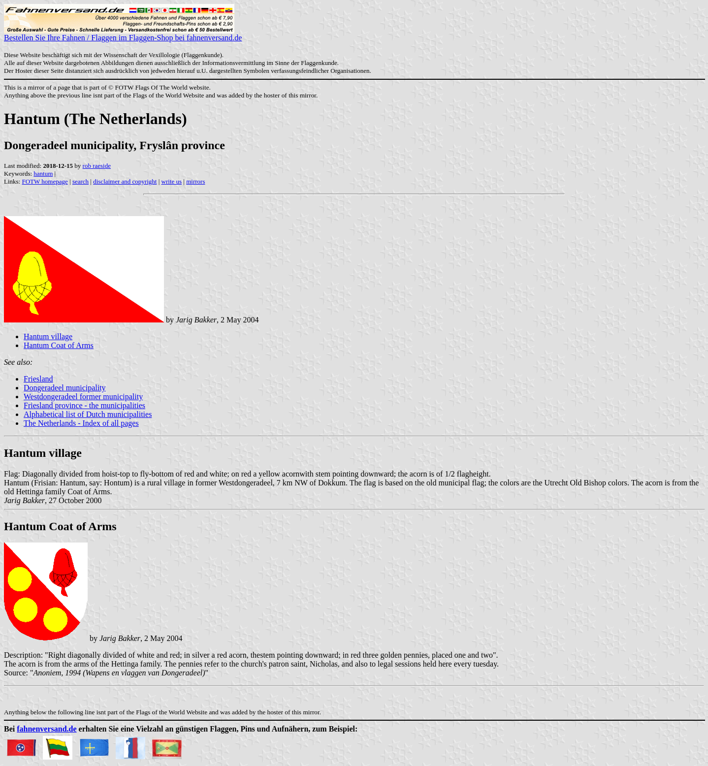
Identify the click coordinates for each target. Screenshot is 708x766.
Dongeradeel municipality (65, 387)
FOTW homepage (44, 181)
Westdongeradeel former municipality (83, 396)
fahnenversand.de (46, 729)
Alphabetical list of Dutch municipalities (88, 414)
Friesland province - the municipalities (84, 405)
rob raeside (97, 165)
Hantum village (48, 336)
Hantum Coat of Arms (59, 345)
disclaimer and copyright (125, 181)
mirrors (195, 181)
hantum (43, 173)
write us (171, 181)
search (80, 181)
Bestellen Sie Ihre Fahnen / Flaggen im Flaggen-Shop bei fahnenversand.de (123, 34)
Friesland (38, 379)
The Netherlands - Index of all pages (81, 423)
